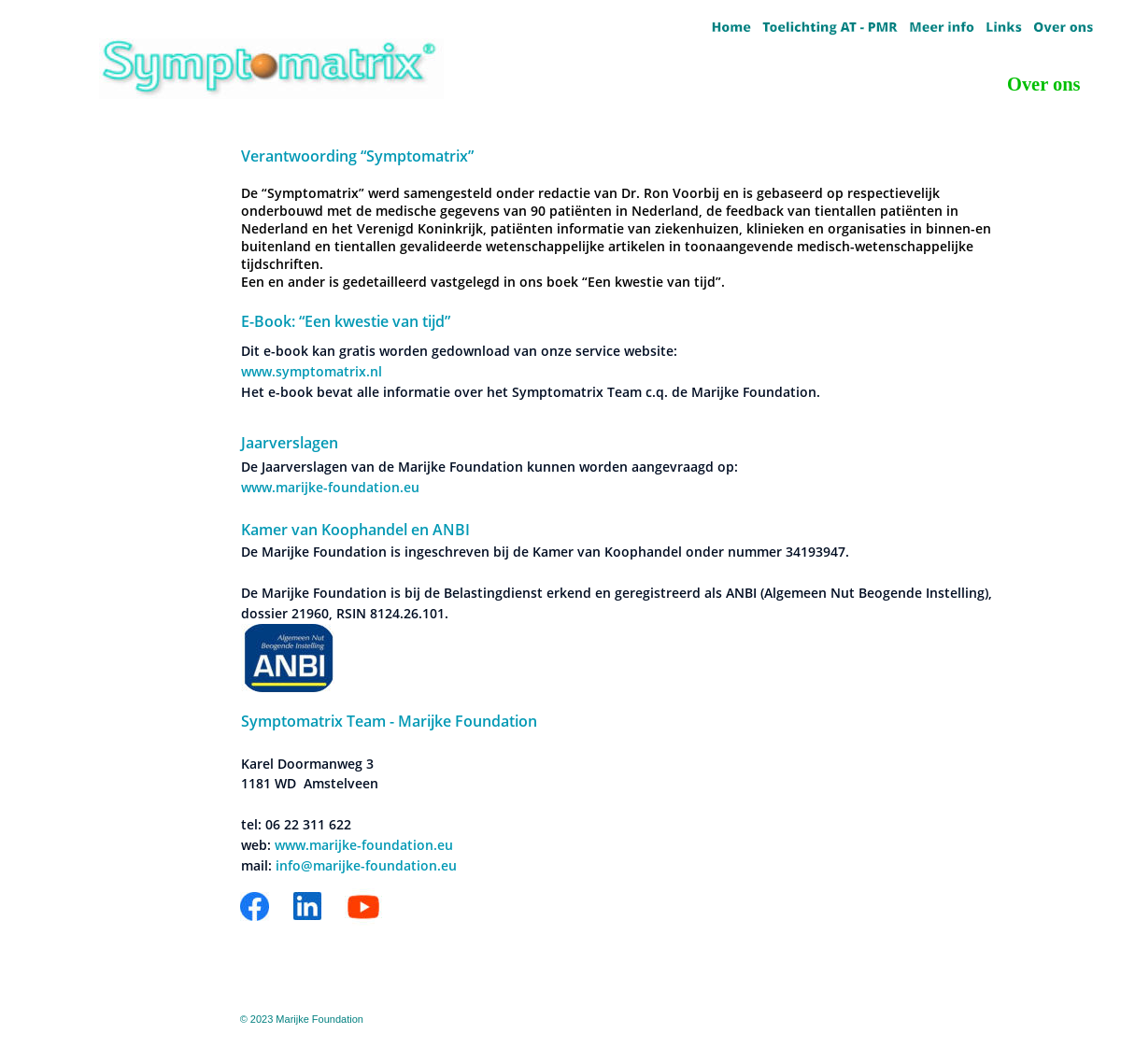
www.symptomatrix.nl (311, 371)
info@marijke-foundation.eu (366, 865)
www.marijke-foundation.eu (330, 487)
